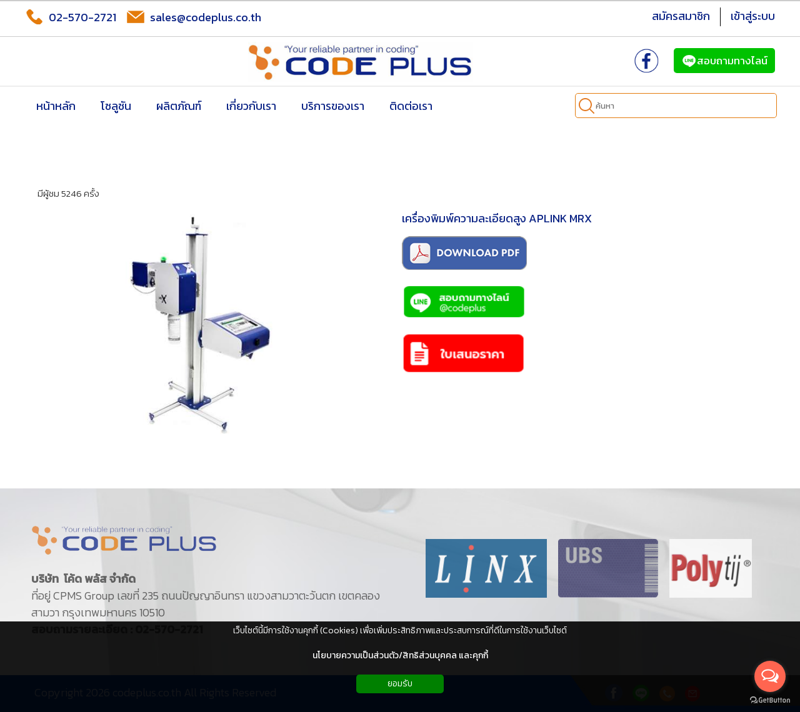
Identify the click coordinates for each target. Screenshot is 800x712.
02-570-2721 (70, 16)
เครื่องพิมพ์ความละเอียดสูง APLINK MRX (497, 218)
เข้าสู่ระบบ (753, 15)
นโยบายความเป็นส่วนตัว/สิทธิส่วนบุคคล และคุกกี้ (400, 655)
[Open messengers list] (770, 676)
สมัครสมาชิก (681, 15)
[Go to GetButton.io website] (770, 699)
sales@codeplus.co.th (193, 16)
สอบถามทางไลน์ (724, 60)
